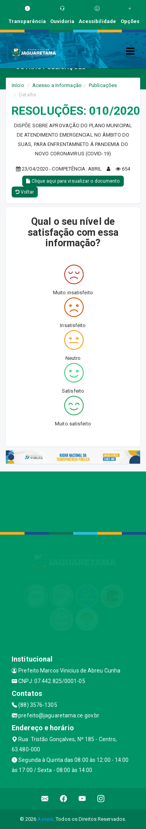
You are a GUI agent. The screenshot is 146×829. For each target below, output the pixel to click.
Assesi (45, 819)
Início (18, 85)
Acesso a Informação (57, 85)
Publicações (103, 85)
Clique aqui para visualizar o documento (73, 181)
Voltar (25, 192)
